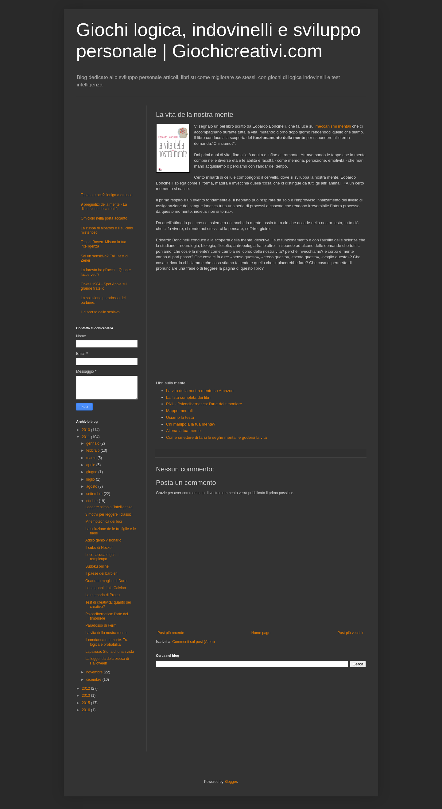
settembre (95, 494)
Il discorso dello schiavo (100, 312)
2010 (86, 430)
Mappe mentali (179, 410)
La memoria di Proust (102, 595)
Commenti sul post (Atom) (193, 642)
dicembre (94, 679)
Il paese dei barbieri (101, 573)
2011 (86, 437)
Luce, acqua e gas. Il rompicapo (102, 557)
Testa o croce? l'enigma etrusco (106, 195)
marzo (92, 458)
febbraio (93, 450)
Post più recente (170, 633)
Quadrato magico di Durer (106, 581)
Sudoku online (97, 566)
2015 (86, 703)
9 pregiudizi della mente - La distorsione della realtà (104, 206)
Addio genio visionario (103, 540)
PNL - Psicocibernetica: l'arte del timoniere (204, 404)
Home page (260, 633)
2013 (86, 695)
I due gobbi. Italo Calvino (105, 588)
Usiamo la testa (180, 417)
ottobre (92, 501)
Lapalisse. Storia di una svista (109, 651)
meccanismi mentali (333, 126)
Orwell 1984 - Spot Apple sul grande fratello (104, 286)
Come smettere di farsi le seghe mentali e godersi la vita (217, 437)
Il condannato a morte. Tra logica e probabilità (106, 642)
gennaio (93, 443)
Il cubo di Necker (99, 547)
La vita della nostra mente (106, 633)
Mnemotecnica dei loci (103, 521)
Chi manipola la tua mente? (190, 424)
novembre (95, 672)
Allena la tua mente (183, 430)
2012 (86, 688)
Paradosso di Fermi (101, 625)
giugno (92, 472)
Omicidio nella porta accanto (104, 218)
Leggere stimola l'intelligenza (109, 507)
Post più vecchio (351, 633)
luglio (91, 479)
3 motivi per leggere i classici (108, 514)
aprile (91, 465)
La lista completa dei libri (188, 397)
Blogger (230, 781)
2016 (86, 710)
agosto (92, 486)
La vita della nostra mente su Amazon (200, 390)
